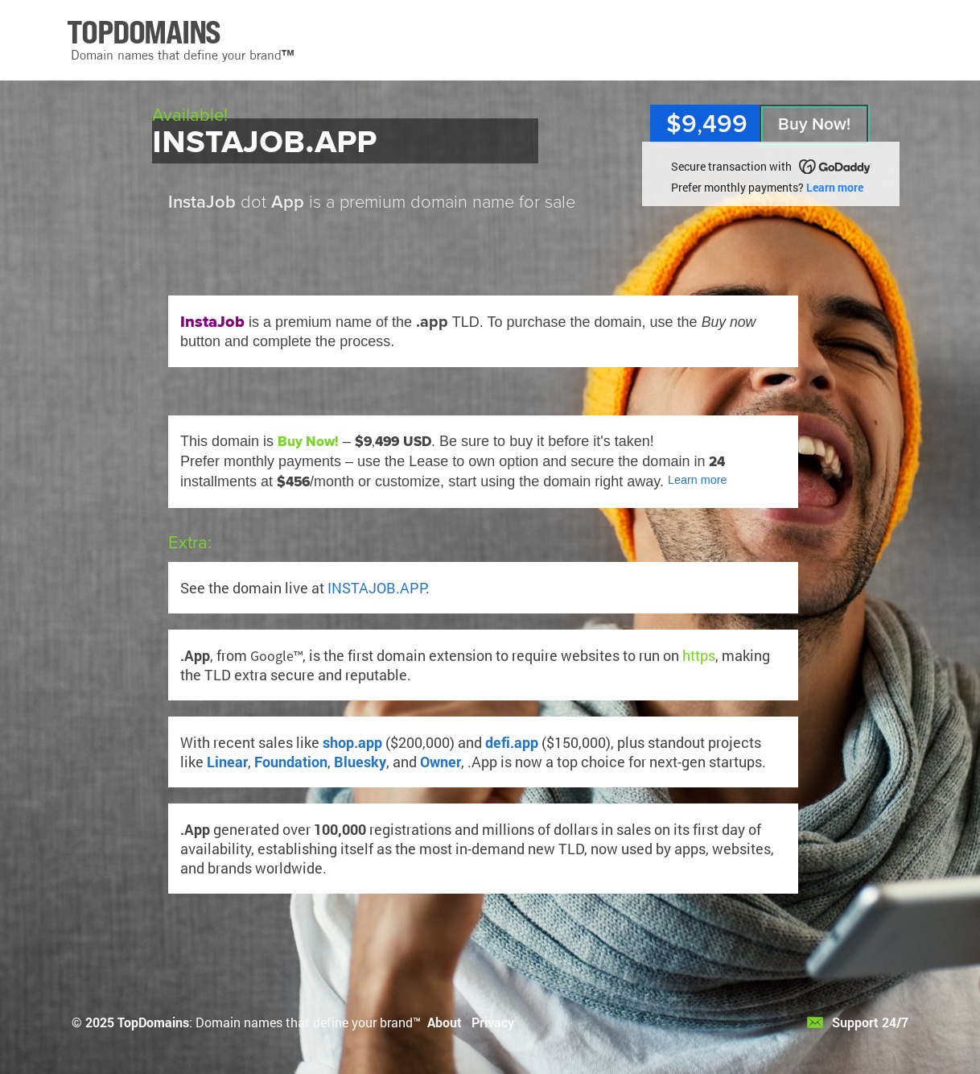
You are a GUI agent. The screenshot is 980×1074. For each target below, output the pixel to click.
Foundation (290, 761)
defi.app (511, 742)
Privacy (492, 1022)
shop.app (352, 742)
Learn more (834, 187)
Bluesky (360, 761)
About (444, 1022)
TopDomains (153, 1022)
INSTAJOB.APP (376, 587)
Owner (440, 761)
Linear (227, 761)
